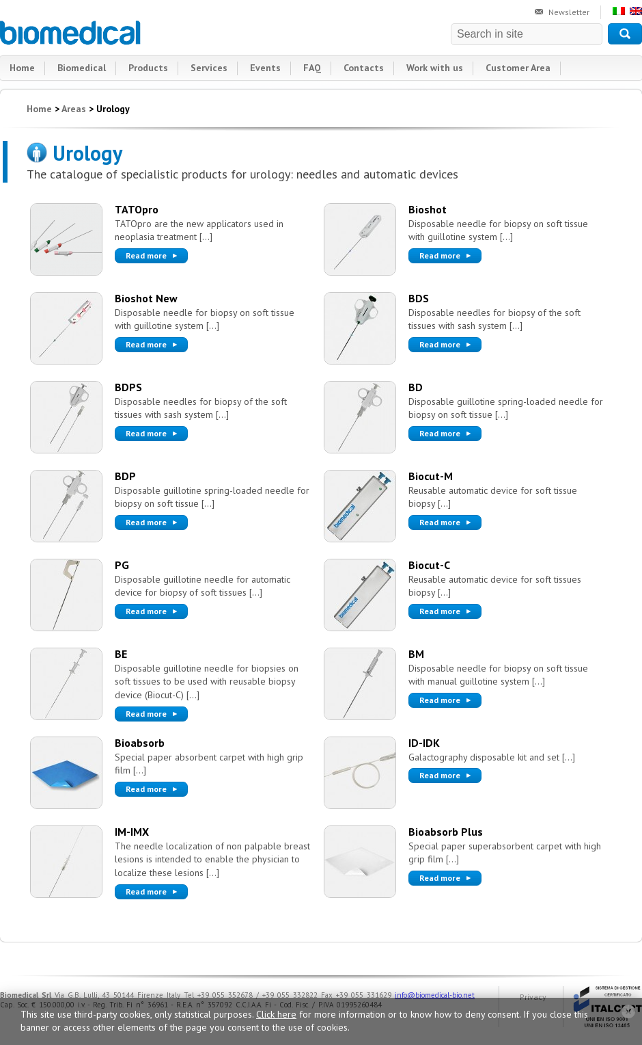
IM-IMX (132, 831)
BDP (125, 476)
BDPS (128, 387)
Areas (73, 109)
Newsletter (568, 12)
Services (209, 68)
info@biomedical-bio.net (435, 995)
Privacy (533, 997)
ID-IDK (424, 743)
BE (121, 654)
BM (416, 654)
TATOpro (136, 209)
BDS (418, 298)
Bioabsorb (140, 743)
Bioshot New (146, 298)
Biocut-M (430, 476)
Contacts (364, 68)
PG (122, 565)
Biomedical (71, 33)
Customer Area (518, 68)
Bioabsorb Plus (445, 831)
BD (415, 387)
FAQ (312, 68)
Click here (276, 1014)
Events (265, 68)
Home (22, 68)
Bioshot (427, 209)
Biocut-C (429, 565)
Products (148, 68)
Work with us (434, 68)
